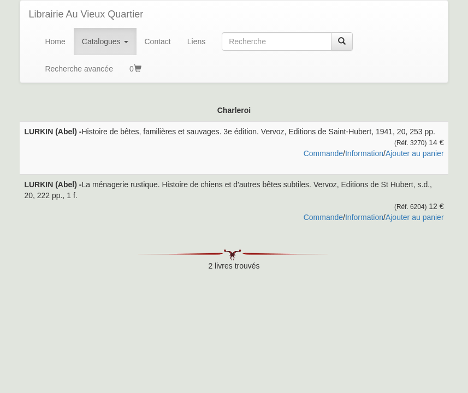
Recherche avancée (79, 68)
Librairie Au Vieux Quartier (85, 14)
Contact (158, 41)
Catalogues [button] (105, 41)
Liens (196, 41)
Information (364, 153)
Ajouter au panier (415, 153)
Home (55, 41)
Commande (323, 153)
